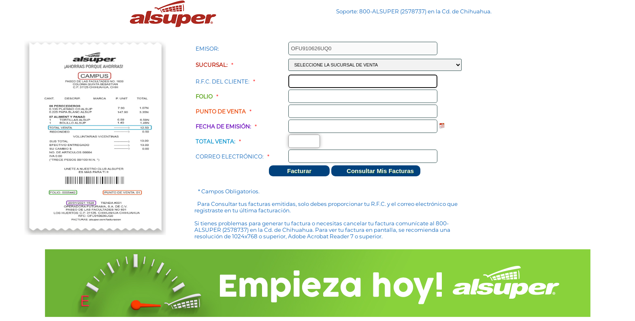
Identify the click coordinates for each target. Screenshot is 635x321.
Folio (204, 96)
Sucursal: (212, 65)
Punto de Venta (221, 111)
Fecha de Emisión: (223, 126)
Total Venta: (215, 141)
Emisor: (207, 48)
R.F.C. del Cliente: (222, 81)
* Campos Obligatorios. (229, 191)
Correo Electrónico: (230, 156)
